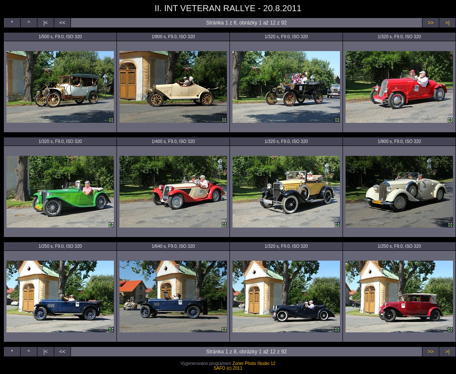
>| (447, 23)
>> (431, 23)
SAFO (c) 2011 (228, 368)
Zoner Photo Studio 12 (254, 363)
